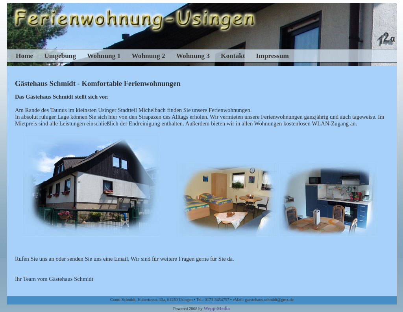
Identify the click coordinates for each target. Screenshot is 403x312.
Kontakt (233, 56)
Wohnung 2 (148, 56)
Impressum (272, 56)
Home (24, 56)
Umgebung (60, 56)
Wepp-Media (216, 308)
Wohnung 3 (193, 56)
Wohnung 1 (103, 56)
